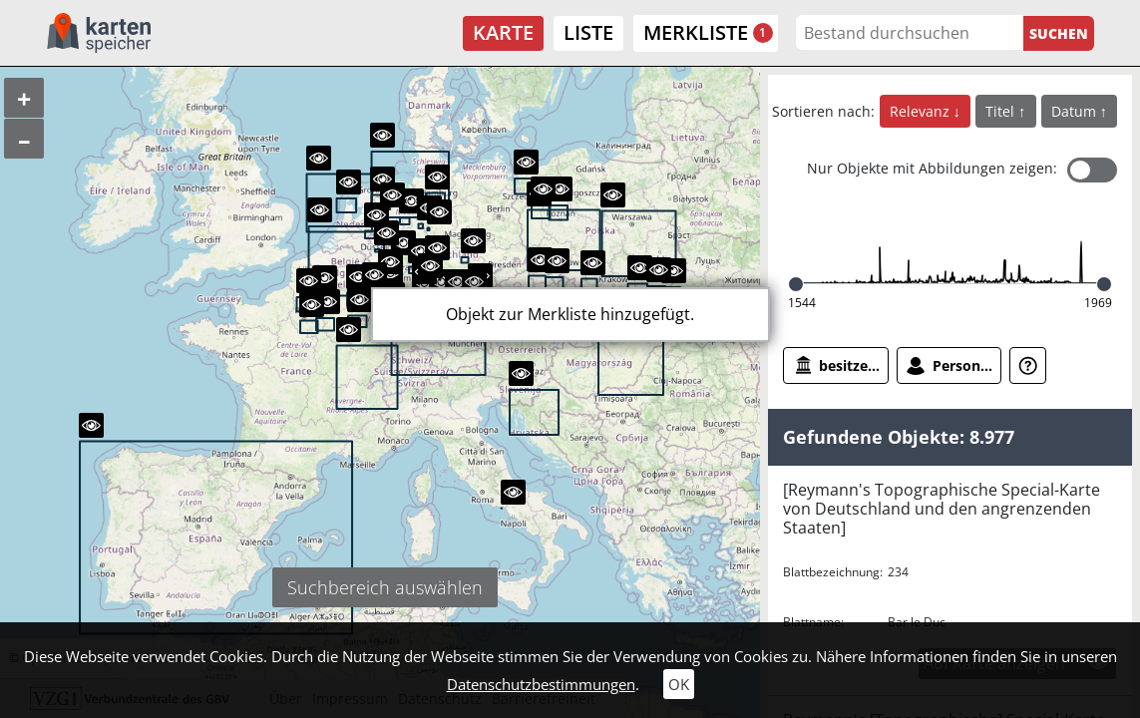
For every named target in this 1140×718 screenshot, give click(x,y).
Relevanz (921, 111)
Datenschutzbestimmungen (541, 684)
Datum (1075, 111)
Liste (588, 32)
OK (678, 684)
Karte (503, 32)
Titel (1001, 111)
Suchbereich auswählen (385, 587)
